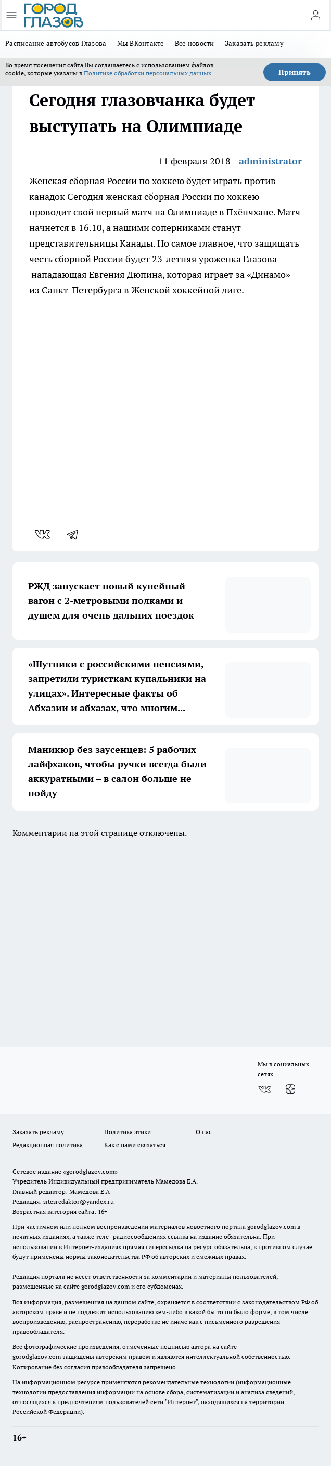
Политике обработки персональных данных (147, 73)
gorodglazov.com (271, 1226)
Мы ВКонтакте (140, 43)
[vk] (43, 534)
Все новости (194, 43)
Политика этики (127, 1132)
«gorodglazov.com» (90, 1171)
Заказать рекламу (254, 43)
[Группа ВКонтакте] (264, 1089)
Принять (294, 72)
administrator (270, 161)
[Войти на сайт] (315, 15)
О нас (204, 1132)
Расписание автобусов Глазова (56, 43)
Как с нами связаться (135, 1145)
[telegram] (76, 534)
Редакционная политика (47, 1145)
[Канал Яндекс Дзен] (290, 1089)
